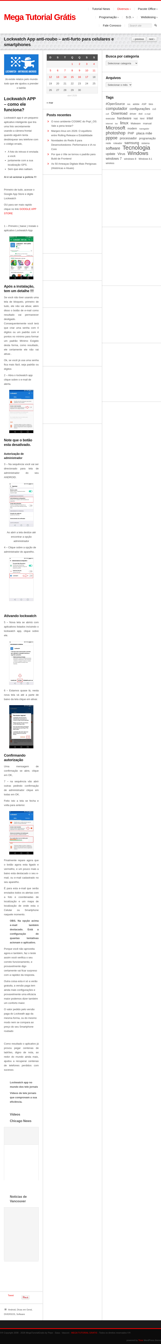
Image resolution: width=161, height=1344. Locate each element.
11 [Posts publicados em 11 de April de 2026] (94, 70)
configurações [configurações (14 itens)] (140, 109)
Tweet (11, 1295)
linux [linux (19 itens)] (124, 123)
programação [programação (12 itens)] (147, 138)
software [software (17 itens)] (113, 148)
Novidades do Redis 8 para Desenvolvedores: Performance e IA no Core (73, 145)
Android (12, 1309)
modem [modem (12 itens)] (132, 128)
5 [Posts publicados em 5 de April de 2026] (50, 70)
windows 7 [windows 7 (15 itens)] (114, 158)
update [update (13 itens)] (110, 154)
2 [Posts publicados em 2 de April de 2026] (79, 63)
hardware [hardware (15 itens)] (124, 118)
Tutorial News (101, 8)
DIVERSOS (9, 1314)
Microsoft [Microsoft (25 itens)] (115, 128)
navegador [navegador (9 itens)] (144, 128)
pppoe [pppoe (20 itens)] (111, 138)
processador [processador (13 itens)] (128, 138)
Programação (108, 17)
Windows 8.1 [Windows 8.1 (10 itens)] (145, 159)
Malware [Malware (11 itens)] (136, 123)
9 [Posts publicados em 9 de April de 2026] (79, 70)
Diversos (123, 8)
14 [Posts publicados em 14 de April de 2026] (65, 77)
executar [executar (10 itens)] (110, 118)
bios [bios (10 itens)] (151, 104)
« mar (50, 102)
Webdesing (148, 17)
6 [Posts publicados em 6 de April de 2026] (57, 70)
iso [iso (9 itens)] (116, 123)
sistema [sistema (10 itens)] (145, 143)
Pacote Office (147, 8)
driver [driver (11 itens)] (133, 113)
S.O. (129, 17)
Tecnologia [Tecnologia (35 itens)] (136, 147)
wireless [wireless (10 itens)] (110, 163)
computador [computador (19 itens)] (116, 108)
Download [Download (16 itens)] (119, 113)
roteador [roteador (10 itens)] (117, 143)
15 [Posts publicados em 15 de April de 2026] (72, 77)
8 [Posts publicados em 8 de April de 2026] (72, 70)
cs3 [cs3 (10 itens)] (154, 109)
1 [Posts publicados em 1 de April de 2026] (72, 63)
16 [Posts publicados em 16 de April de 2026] (79, 77)
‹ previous (139, 39)
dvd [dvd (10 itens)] (140, 113)
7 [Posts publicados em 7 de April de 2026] (65, 70)
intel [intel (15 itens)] (150, 118)
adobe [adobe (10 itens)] (136, 104)
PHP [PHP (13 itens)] (131, 133)
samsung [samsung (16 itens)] (131, 143)
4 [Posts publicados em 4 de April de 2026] (94, 63)
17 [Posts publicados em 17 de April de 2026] (86, 77)
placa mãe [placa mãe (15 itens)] (144, 133)
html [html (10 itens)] (142, 118)
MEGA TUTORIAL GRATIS (84, 1333)
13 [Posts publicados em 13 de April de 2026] (57, 77)
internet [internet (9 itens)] (109, 123)
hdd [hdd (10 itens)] (136, 118)
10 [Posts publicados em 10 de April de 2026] (86, 70)
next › (152, 39)
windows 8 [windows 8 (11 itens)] (130, 158)
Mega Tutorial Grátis (40, 17)
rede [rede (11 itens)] (108, 143)
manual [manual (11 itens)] (147, 123)
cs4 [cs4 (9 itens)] (107, 114)
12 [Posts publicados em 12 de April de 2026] (50, 77)
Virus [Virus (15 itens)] (121, 154)
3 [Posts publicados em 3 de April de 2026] (86, 63)
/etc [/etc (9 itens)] (128, 104)
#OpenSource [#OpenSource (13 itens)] (115, 104)
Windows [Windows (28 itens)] (137, 153)
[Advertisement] (131, 198)
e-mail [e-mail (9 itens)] (147, 114)
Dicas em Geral (24, 1309)
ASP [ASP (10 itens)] (144, 104)
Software (20, 1314)
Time (140, 1340)
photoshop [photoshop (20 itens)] (115, 133)
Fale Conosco (112, 25)
